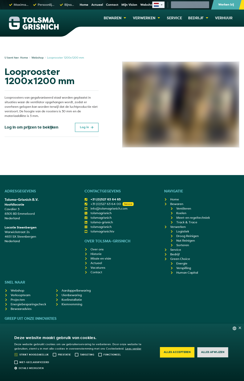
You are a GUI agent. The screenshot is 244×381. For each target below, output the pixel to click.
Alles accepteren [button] (177, 352)
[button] (84, 368)
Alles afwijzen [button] (213, 352)
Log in (87, 127)
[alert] (122, 352)
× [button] (239, 328)
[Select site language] (158, 4)
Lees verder (133, 348)
